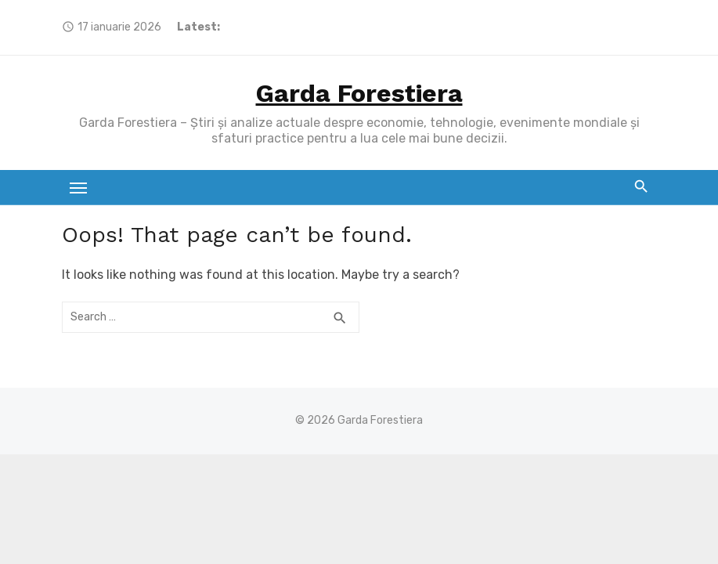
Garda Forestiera (359, 93)
